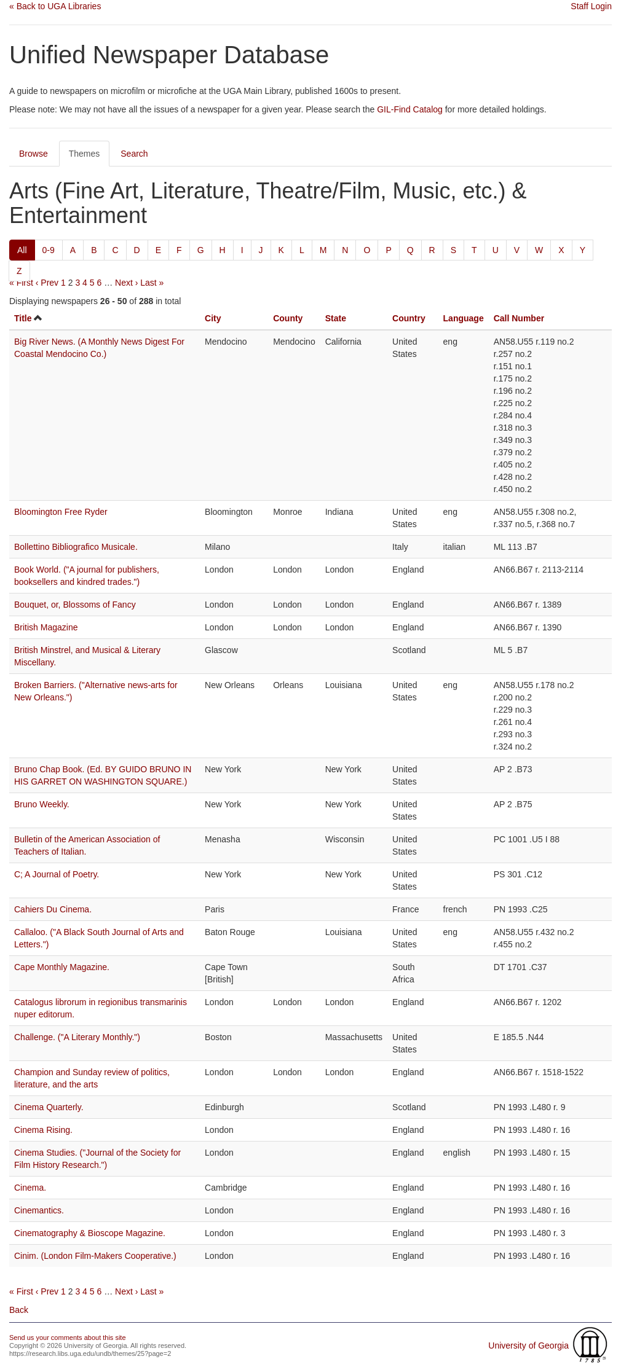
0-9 (48, 250)
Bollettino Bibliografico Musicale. (76, 547)
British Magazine (46, 627)
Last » (152, 283)
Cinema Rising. (43, 1130)
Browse (33, 154)
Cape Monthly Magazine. (61, 967)
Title (23, 318)
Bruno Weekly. (41, 804)
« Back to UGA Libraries (55, 6)
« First (21, 283)
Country (408, 318)
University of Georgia (528, 1345)
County (288, 318)
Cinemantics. (39, 1210)
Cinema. (30, 1188)
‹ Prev (47, 283)
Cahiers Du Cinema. (53, 909)
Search (134, 154)
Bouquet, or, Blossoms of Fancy (75, 604)
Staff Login (591, 6)
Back (18, 1310)
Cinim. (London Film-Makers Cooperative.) (95, 1256)
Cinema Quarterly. (49, 1107)
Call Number (519, 318)
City (213, 318)
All (22, 250)
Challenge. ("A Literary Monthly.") (77, 1037)
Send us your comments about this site (67, 1337)
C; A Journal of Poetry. (56, 874)
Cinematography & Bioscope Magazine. (89, 1233)
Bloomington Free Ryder (61, 512)
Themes (84, 154)
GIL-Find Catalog (410, 109)
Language (463, 318)
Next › (126, 283)
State (335, 318)
